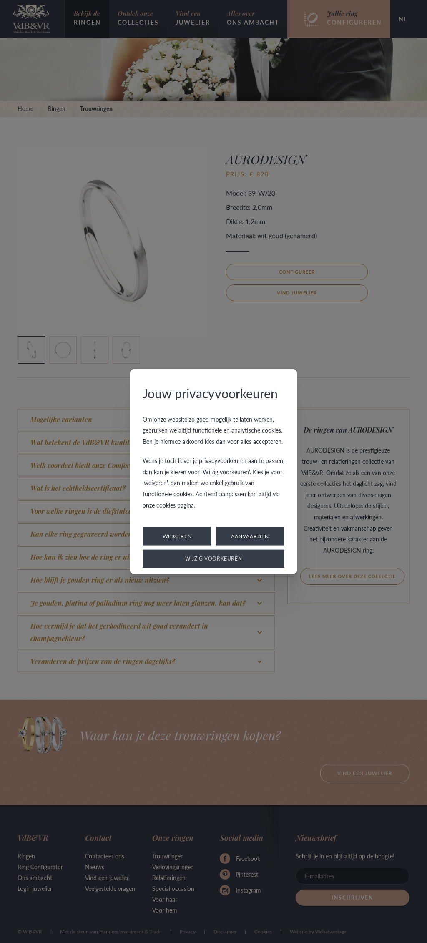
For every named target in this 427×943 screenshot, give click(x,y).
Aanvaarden (250, 536)
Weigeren (177, 536)
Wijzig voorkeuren (213, 558)
